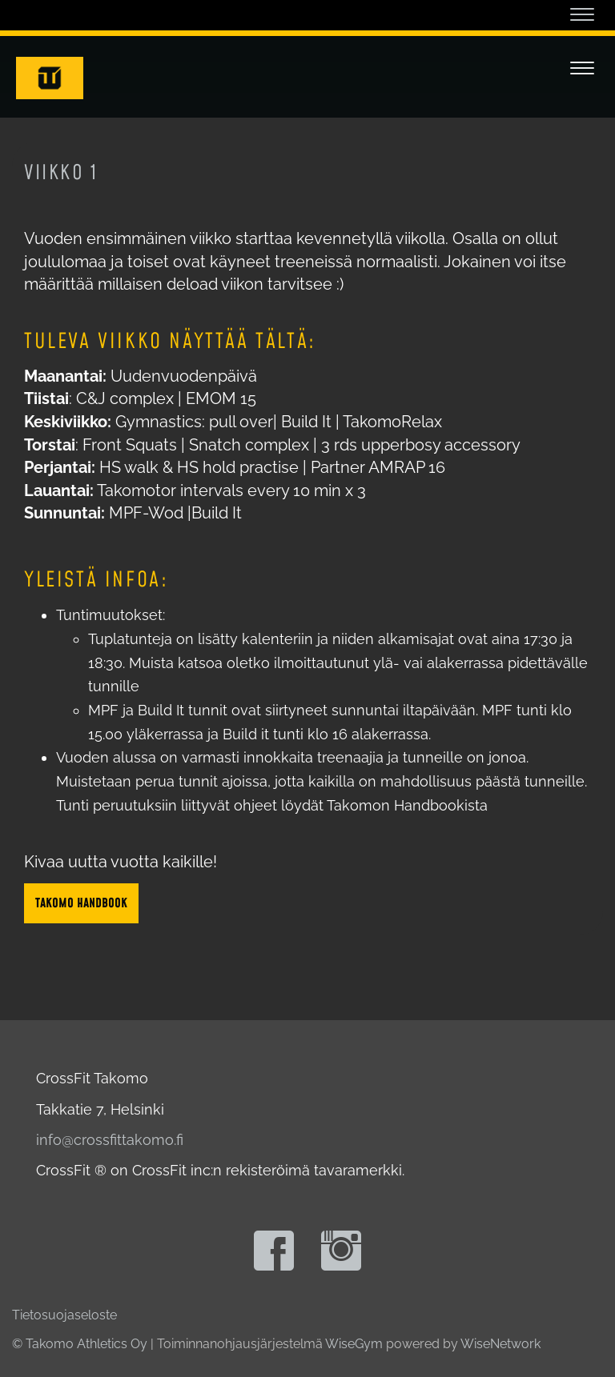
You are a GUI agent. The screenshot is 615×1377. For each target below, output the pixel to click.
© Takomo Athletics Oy (79, 1343)
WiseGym (354, 1343)
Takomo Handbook (81, 903)
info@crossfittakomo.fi (109, 1139)
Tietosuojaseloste (64, 1315)
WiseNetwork (500, 1343)
